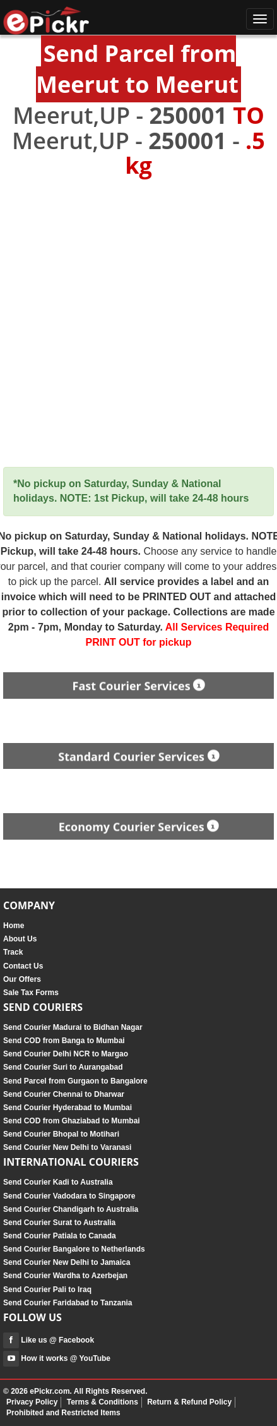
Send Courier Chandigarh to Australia (70, 1209)
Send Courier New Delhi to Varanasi (67, 1147)
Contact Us (23, 966)
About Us (20, 938)
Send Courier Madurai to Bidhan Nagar (73, 1027)
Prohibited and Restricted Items (63, 1412)
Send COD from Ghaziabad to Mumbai (71, 1120)
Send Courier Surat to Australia (59, 1222)
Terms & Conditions (102, 1402)
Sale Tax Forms (31, 992)
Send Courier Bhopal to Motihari (61, 1134)
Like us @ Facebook (48, 1340)
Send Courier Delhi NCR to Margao (65, 1053)
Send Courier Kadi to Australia (58, 1182)
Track (13, 952)
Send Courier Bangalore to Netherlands (74, 1249)
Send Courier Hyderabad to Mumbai (67, 1107)
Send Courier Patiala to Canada (59, 1235)
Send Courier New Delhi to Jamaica (66, 1262)
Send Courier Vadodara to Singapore (69, 1196)
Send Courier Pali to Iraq (47, 1289)
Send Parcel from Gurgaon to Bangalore (75, 1081)
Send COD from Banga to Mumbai (64, 1040)
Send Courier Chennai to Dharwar (63, 1094)
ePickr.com (49, 1391)
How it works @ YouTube (56, 1358)
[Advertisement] (138, 323)
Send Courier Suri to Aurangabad (63, 1067)
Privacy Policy (31, 1402)
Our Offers (22, 979)
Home (13, 925)
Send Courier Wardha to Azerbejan (65, 1275)
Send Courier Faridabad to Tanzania (67, 1302)
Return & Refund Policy (189, 1402)
